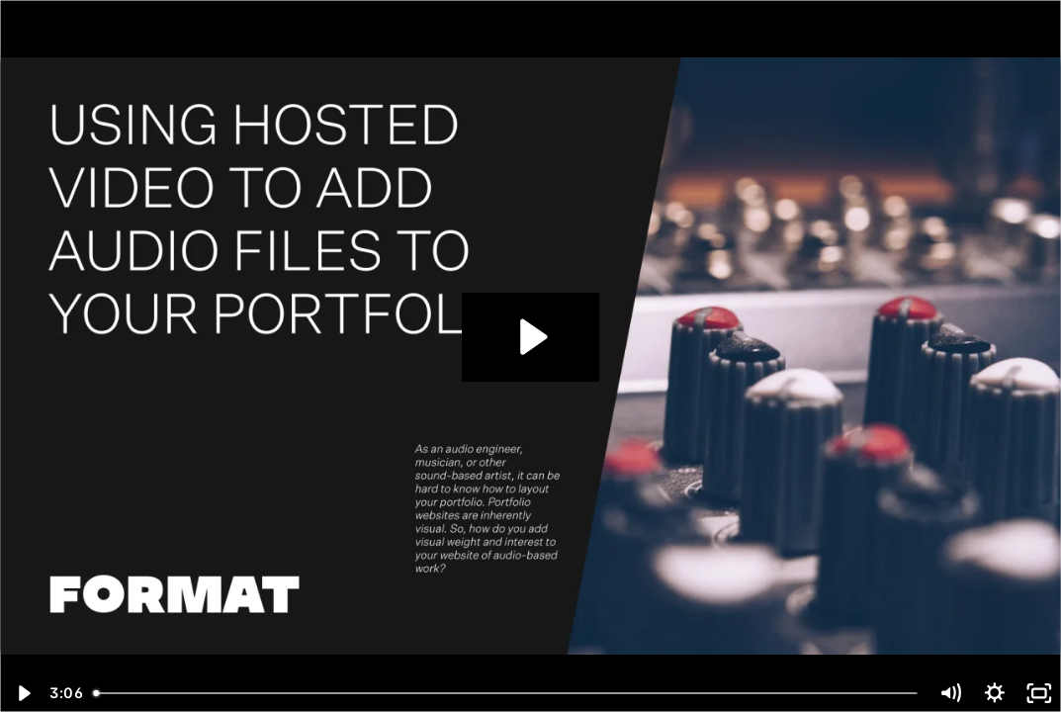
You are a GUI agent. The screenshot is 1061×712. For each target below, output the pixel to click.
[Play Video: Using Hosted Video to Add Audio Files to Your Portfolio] (531, 337)
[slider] (507, 693)
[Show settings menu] (995, 693)
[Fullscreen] (1039, 693)
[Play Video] (22, 693)
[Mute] (950, 693)
